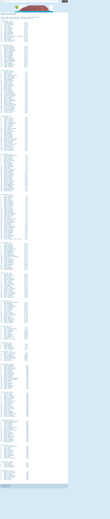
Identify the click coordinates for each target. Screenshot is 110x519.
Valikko (65, 1)
